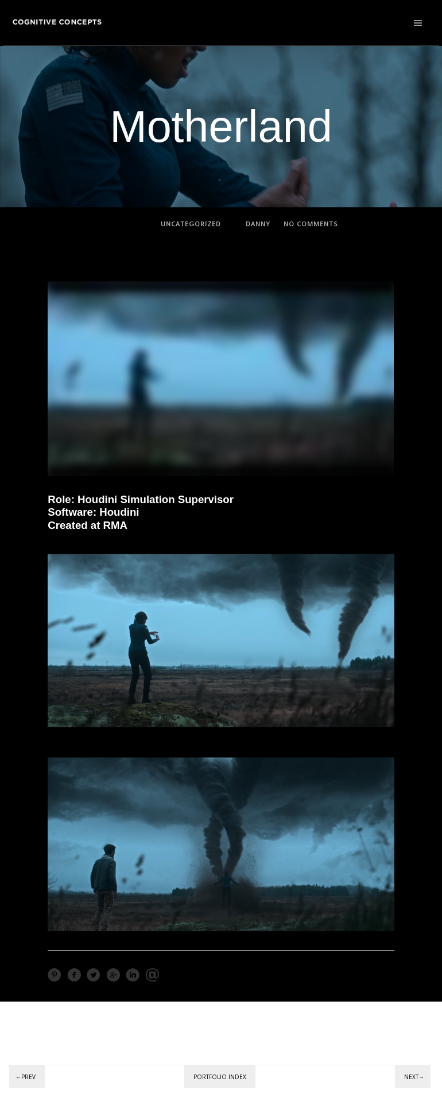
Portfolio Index (219, 1077)
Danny (258, 223)
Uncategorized (191, 223)
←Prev (25, 1077)
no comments (311, 223)
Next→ (414, 1077)
